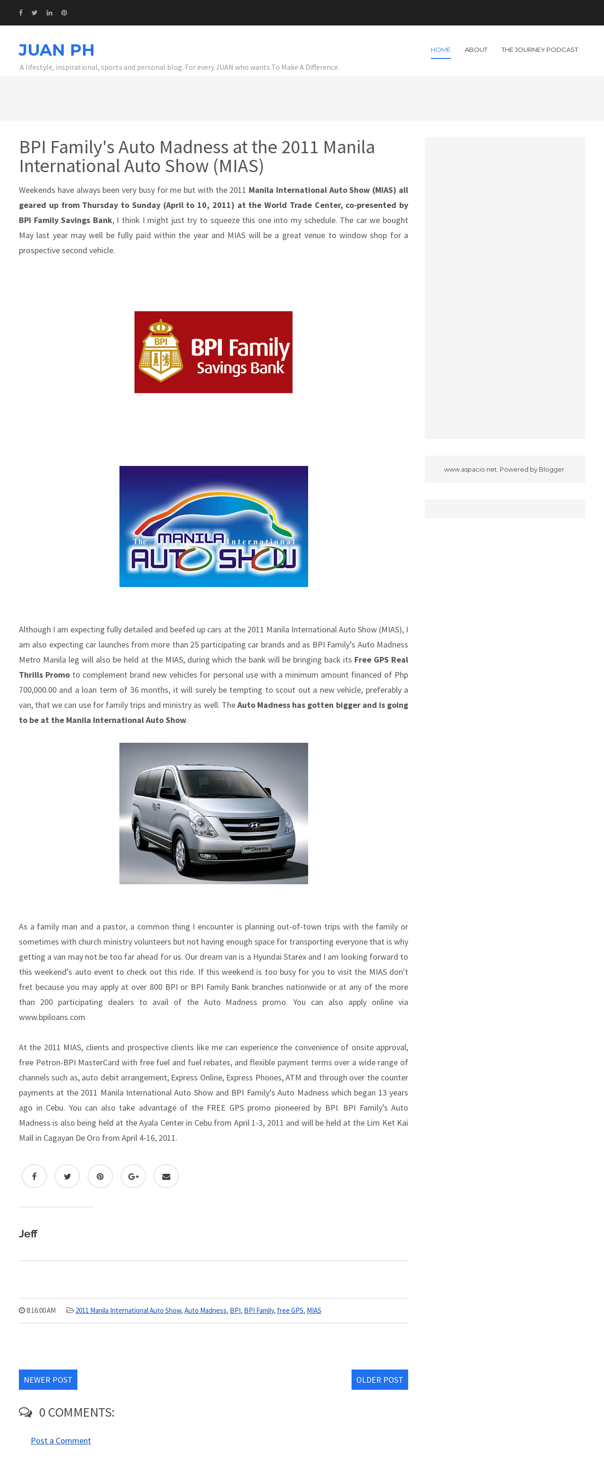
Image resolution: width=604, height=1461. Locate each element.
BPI (235, 1310)
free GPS (290, 1310)
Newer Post (48, 1379)
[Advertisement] (505, 288)
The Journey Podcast (540, 49)
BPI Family (259, 1310)
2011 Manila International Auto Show (128, 1310)
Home (441, 49)
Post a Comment (61, 1440)
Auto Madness (205, 1310)
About (476, 49)
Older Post (379, 1379)
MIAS (314, 1310)
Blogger (551, 469)
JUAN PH (57, 50)
